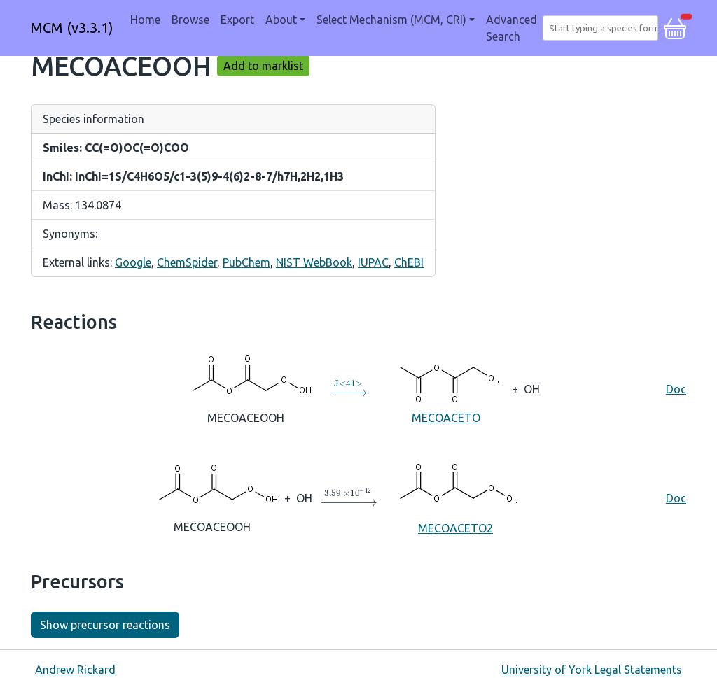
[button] (675, 26)
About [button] (281, 19)
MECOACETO (446, 388)
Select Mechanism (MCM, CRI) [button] (391, 19)
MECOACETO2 (455, 497)
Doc (676, 389)
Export (237, 19)
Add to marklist (263, 65)
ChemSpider (187, 262)
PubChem (246, 262)
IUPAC (373, 262)
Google (133, 262)
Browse (190, 19)
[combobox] (603, 28)
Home (145, 19)
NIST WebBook (314, 262)
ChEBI (409, 262)
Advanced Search (511, 28)
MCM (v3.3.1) (72, 28)
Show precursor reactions (105, 625)
